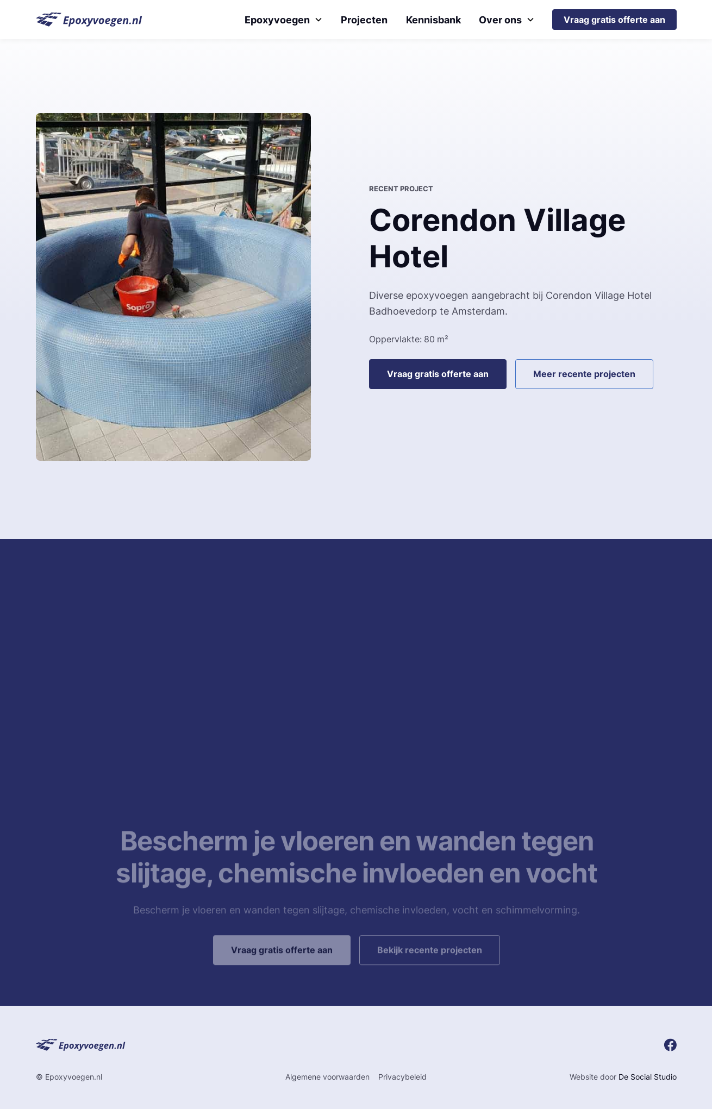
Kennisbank (433, 20)
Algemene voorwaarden (327, 1076)
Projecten (364, 20)
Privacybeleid (402, 1076)
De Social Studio (648, 1076)
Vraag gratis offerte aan (614, 19)
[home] (89, 20)
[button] (284, 20)
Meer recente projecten (584, 373)
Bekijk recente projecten (429, 968)
